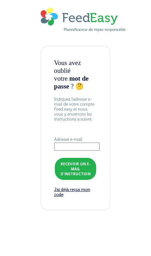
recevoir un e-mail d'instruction (75, 168)
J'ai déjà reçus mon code (72, 192)
